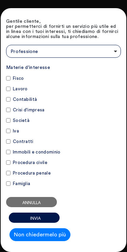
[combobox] (63, 51)
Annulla (31, 203)
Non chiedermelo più (40, 234)
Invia (35, 218)
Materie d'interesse (28, 67)
